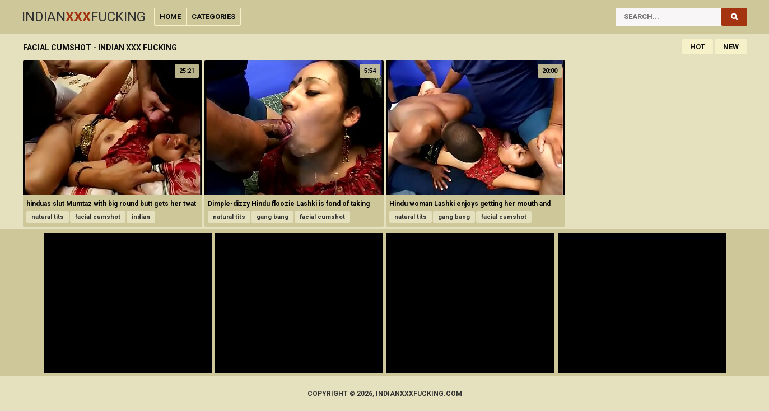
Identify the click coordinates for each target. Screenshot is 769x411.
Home (170, 16)
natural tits (47, 217)
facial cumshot (97, 217)
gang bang (272, 217)
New (731, 47)
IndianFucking (84, 17)
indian (141, 217)
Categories (213, 16)
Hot (697, 47)
